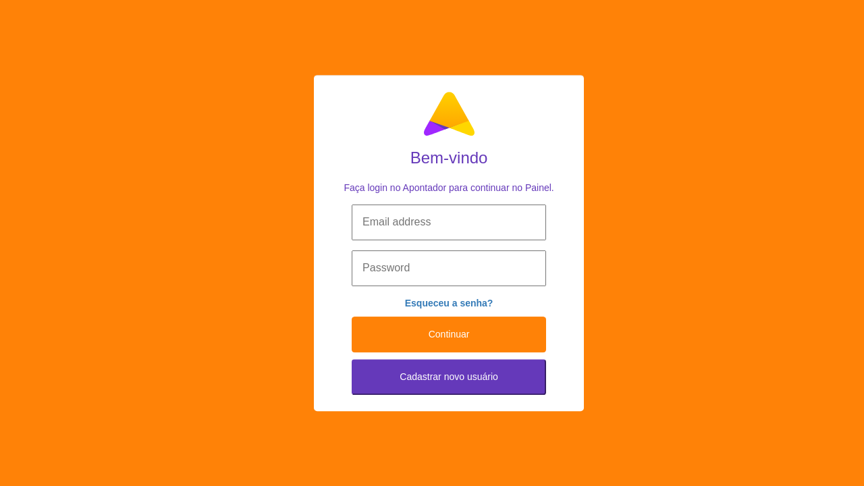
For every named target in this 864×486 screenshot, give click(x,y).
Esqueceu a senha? (449, 303)
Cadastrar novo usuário (449, 376)
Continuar (449, 334)
